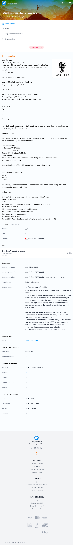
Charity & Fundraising (37, 469)
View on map (15, 225)
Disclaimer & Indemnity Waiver (37, 485)
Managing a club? (37, 503)
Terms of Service (37, 490)
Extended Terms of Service (37, 509)
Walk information (31, 340)
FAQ (37, 482)
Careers (37, 466)
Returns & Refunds (37, 487)
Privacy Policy (37, 472)
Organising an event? (37, 506)
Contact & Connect (37, 463)
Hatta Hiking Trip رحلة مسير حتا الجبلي (19, 13)
